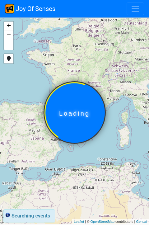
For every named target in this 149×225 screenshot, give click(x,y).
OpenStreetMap (102, 221)
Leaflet (79, 221)
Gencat (141, 221)
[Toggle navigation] (135, 8)
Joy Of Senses (30, 8)
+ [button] (9, 26)
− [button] (9, 35)
